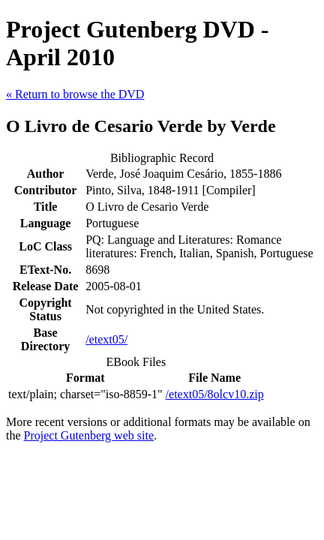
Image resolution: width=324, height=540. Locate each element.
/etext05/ (107, 339)
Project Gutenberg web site (89, 435)
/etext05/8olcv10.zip (215, 394)
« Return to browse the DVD (75, 94)
